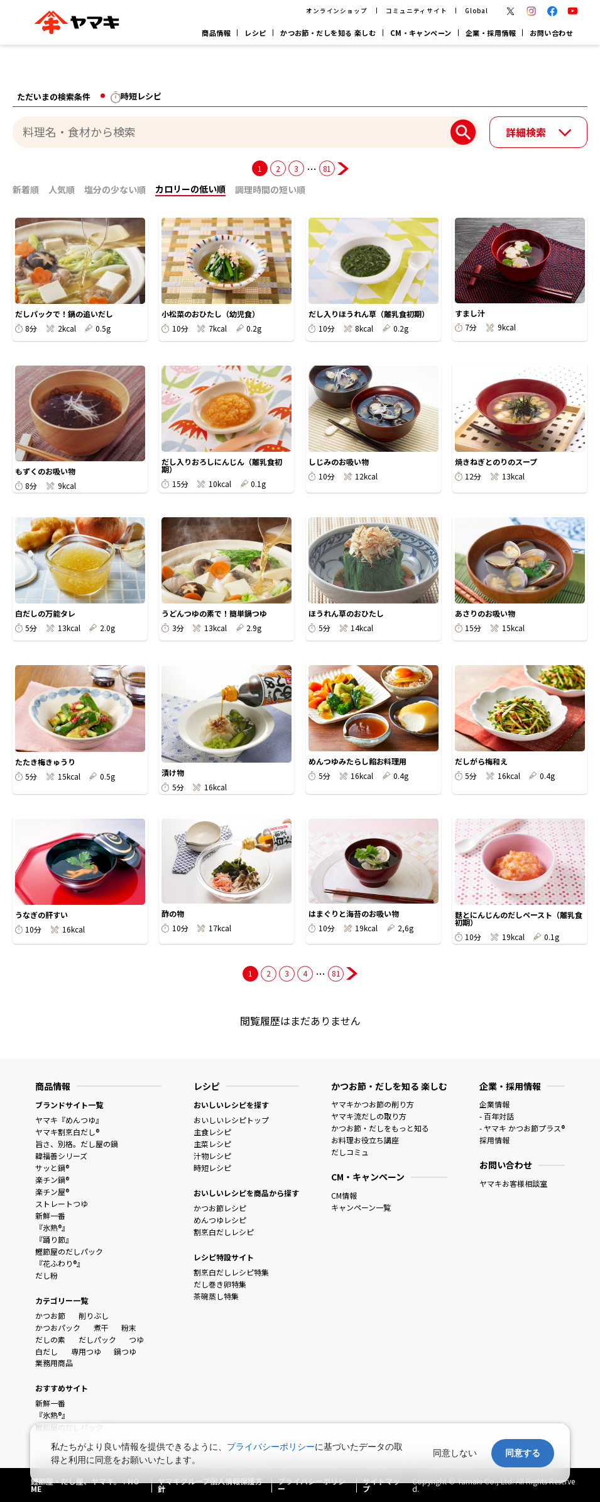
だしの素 (50, 1339)
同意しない (455, 1453)
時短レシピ (212, 1167)
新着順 (26, 189)
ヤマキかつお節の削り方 (372, 1104)
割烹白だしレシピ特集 (231, 1272)
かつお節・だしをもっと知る (380, 1128)
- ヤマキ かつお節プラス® (522, 1128)
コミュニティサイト (416, 10)
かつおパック (57, 1327)
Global (476, 10)
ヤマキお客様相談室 (513, 1183)
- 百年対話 (496, 1116)
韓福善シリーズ (61, 1155)
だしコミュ (350, 1151)
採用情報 (494, 1140)
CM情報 (344, 1195)
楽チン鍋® (52, 1179)
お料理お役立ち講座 (365, 1140)
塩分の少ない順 (115, 189)
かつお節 (50, 1315)
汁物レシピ (212, 1155)
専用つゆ (86, 1351)
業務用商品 (54, 1362)
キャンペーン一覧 (361, 1207)
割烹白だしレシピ (224, 1231)
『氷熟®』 (52, 1227)
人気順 (61, 189)
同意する (522, 1453)
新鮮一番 (50, 1215)
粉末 (128, 1327)
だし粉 (46, 1275)
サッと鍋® (52, 1167)
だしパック (97, 1339)
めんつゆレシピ (220, 1219)
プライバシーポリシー (271, 1447)
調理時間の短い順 (270, 189)
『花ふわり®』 (59, 1263)
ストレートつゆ (61, 1203)
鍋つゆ (125, 1351)
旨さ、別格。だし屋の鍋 (76, 1143)
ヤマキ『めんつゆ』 (69, 1119)
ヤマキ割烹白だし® (67, 1131)
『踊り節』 (54, 1239)
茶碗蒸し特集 (216, 1296)
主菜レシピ (212, 1143)
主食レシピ (212, 1131)
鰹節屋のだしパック (69, 1251)
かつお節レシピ (220, 1207)
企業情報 (494, 1104)
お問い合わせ (551, 33)
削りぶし (94, 1315)
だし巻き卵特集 (220, 1284)
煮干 (101, 1327)
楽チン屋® (52, 1191)
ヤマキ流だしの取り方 (368, 1116)
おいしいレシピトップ (231, 1119)
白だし (46, 1351)
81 (327, 168)
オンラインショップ (337, 10)
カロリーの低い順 (190, 188)
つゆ (136, 1339)
